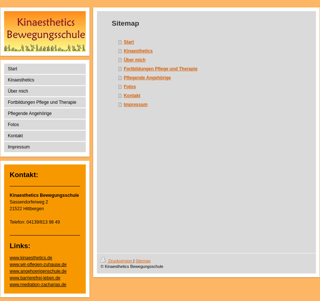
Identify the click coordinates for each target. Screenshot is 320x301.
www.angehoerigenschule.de (38, 271)
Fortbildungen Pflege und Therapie (160, 68)
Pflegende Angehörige (147, 77)
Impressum (135, 104)
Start (129, 42)
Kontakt (132, 95)
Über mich (135, 60)
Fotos (130, 86)
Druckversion (117, 261)
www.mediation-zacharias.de (38, 284)
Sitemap (142, 261)
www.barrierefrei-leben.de (35, 278)
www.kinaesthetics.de (31, 257)
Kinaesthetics (138, 51)
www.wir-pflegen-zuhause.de (38, 264)
